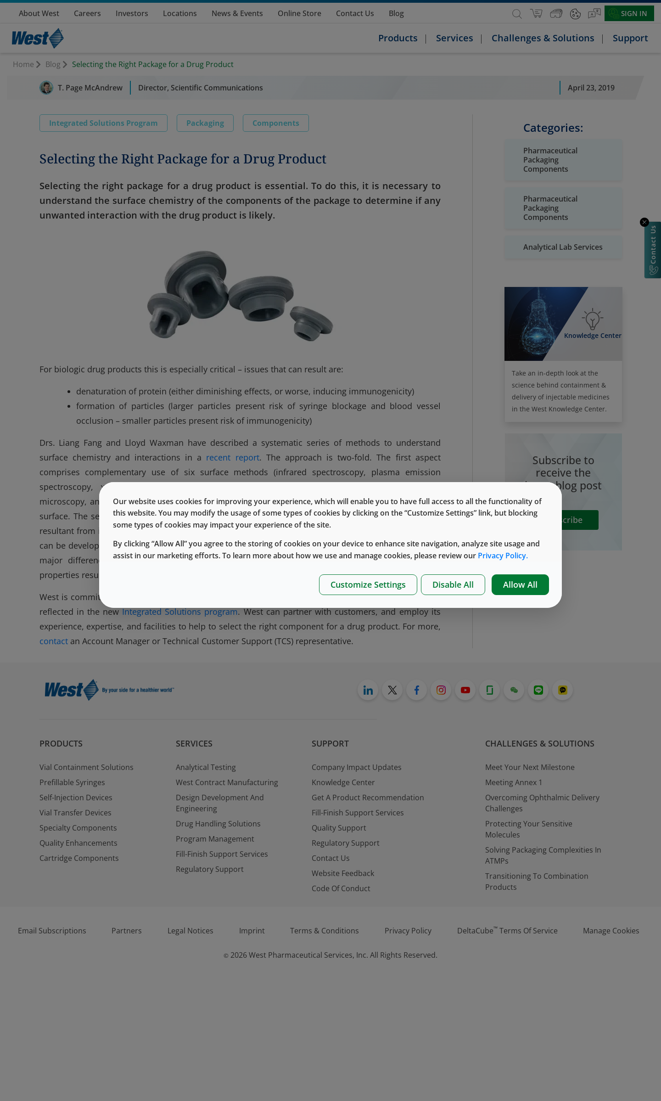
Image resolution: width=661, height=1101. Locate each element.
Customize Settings (368, 584)
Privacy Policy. (503, 555)
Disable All (453, 584)
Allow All (520, 584)
